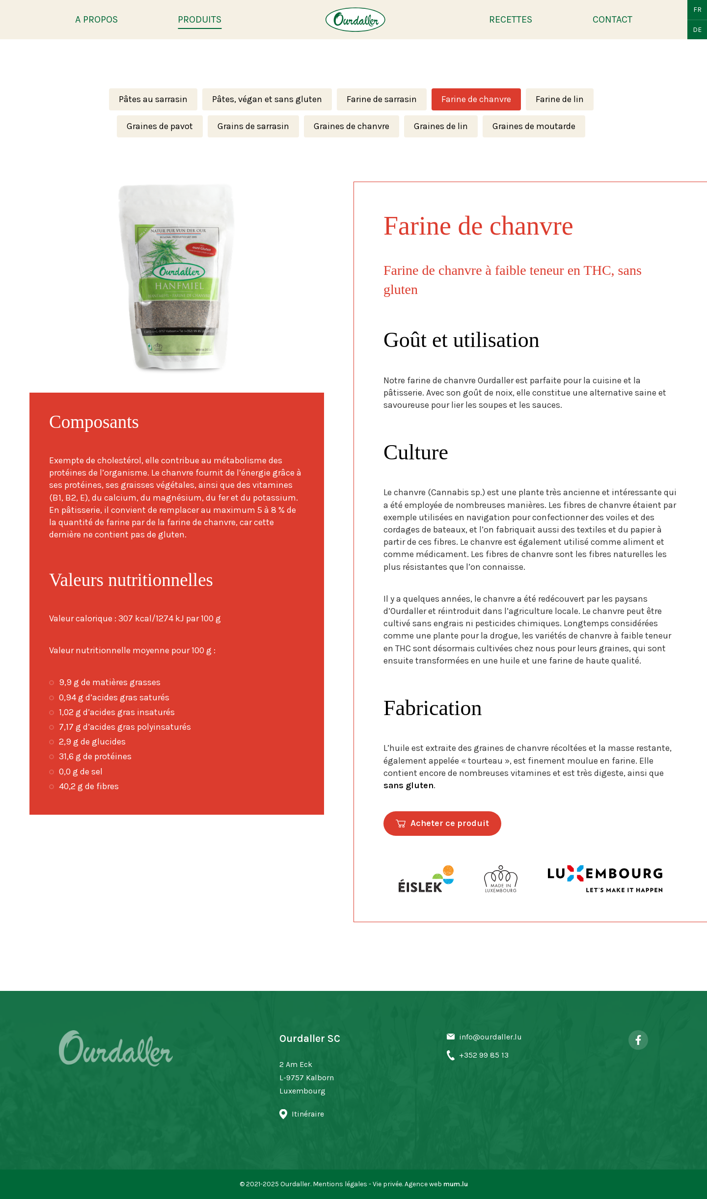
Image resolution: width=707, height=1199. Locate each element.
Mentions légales (340, 1184)
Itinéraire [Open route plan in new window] (308, 1114)
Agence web (423, 1184)
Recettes (510, 19)
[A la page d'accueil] (355, 19)
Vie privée (387, 1184)
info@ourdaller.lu (490, 1036)
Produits (199, 19)
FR (697, 9)
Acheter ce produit (449, 823)
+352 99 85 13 (484, 1055)
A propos (96, 19)
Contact (612, 19)
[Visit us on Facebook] (638, 1040)
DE (697, 30)
